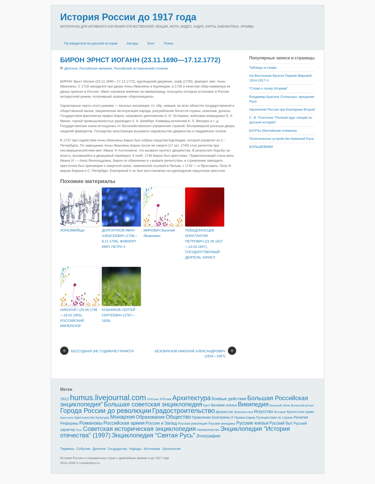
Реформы (69, 423)
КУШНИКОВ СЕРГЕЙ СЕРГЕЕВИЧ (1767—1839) (118, 315)
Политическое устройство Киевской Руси (281, 139)
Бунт (206, 405)
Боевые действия (229, 398)
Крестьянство (84, 417)
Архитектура (191, 397)
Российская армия (124, 423)
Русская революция (193, 423)
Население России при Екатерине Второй (282, 109)
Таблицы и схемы (263, 68)
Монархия (122, 417)
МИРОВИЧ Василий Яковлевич (159, 233)
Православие (244, 417)
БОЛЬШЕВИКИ (261, 147)
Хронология (171, 449)
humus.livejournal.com (108, 397)
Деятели (71, 68)
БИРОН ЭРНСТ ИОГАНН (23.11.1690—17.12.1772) (140, 60)
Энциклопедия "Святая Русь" (153, 435)
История (280, 411)
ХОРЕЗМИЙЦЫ (72, 230)
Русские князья (252, 423)
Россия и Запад (161, 423)
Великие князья (224, 405)
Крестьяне (66, 417)
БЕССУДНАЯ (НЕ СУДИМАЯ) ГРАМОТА (97, 351)
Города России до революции (105, 410)
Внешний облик (280, 405)
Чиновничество (208, 430)
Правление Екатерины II (212, 417)
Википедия (253, 404)
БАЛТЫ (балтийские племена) (273, 131)
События (83, 449)
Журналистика (243, 411)
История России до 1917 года (128, 17)
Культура (102, 417)
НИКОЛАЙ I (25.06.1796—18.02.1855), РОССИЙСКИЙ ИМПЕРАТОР (78, 318)
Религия (301, 417)
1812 (64, 399)
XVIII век (153, 399)
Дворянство (224, 412)
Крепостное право (300, 412)
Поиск (168, 43)
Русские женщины (221, 423)
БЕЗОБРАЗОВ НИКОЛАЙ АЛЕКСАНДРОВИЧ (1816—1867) (195, 353)
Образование (150, 417)
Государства (117, 449)
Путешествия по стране (274, 417)
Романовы (90, 423)
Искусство (263, 411)
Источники (152, 449)
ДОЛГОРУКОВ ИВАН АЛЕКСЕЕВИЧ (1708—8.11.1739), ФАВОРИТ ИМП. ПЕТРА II (120, 238)
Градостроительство (183, 410)
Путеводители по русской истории (90, 43)
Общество (178, 417)
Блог (151, 43)
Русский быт (280, 423)
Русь (79, 429)
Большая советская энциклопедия (153, 404)
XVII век (165, 399)
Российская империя (95, 68)
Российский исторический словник (141, 68)
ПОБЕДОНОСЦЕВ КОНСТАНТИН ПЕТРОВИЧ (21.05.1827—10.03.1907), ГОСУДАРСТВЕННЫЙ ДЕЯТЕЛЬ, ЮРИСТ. (204, 243)
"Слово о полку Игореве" (268, 88)
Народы (135, 449)
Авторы (132, 43)
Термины (67, 449)
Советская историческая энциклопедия (139, 428)
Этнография (208, 435)
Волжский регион (302, 405)
